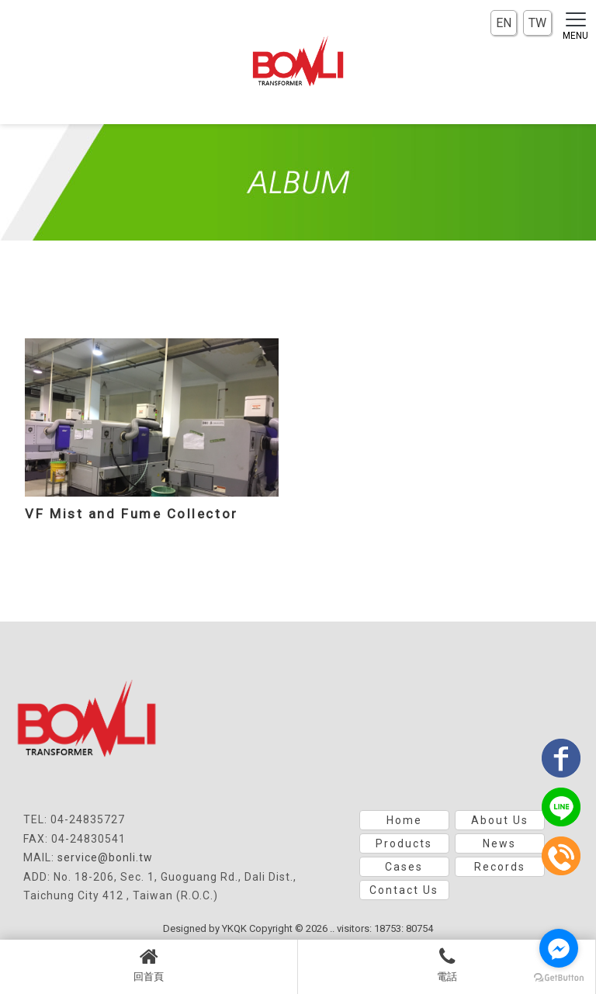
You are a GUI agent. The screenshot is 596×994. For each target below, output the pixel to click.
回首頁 (148, 964)
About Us (499, 820)
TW (537, 23)
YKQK (234, 928)
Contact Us (403, 890)
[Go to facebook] (558, 948)
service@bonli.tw (105, 857)
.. (332, 928)
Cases (404, 867)
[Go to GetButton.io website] (559, 978)
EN (503, 23)
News (499, 843)
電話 (446, 964)
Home (404, 820)
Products (404, 843)
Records (499, 867)
